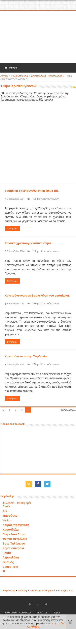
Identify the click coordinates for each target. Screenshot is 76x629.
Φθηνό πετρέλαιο (14, 538)
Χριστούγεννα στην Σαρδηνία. (26, 356)
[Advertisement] (38, 37)
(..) (54, 623)
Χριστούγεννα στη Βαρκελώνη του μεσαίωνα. (37, 295)
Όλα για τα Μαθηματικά (42, 590)
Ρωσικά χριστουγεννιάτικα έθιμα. (28, 243)
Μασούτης (9, 515)
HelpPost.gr (9, 590)
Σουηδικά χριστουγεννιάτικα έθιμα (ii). (32, 190)
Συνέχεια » (12, 228)
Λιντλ (6, 506)
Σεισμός (8, 562)
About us (41, 612)
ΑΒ (4, 511)
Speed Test (10, 566)
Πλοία (6, 552)
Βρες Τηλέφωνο (13, 543)
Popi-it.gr (23, 590)
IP (3, 571)
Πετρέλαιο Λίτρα (13, 534)
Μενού (10, 67)
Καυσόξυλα (10, 529)
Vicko (6, 520)
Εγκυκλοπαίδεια (19, 76)
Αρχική (4, 76)
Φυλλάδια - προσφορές (16, 502)
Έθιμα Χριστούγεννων (46, 198)
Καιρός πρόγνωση (15, 525)
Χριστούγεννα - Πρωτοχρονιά (46, 76)
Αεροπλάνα (10, 557)
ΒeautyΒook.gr (65, 590)
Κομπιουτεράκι (13, 548)
